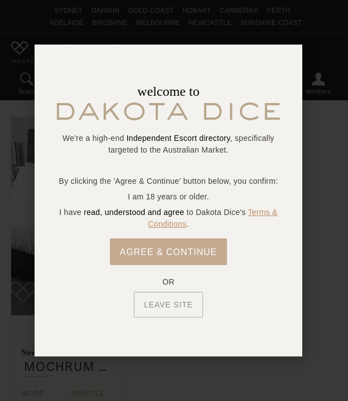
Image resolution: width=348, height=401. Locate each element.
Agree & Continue (169, 252)
